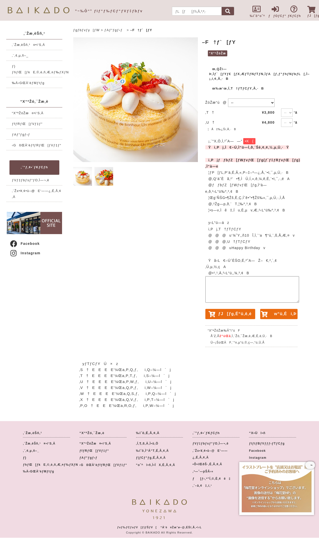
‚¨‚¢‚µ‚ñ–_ (20, 55)
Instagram (25, 253)
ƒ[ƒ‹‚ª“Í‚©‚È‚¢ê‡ (211, 478)
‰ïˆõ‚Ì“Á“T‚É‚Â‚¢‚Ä (152, 450)
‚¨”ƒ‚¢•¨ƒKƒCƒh (34, 167)
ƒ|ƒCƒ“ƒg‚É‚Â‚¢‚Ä (151, 457)
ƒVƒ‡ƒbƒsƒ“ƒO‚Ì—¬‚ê (30, 180)
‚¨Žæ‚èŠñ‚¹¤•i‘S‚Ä (28, 45)
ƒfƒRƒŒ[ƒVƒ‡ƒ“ (27, 124)
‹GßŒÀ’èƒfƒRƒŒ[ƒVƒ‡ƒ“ (36, 145)
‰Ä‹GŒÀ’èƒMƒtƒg (28, 83)
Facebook (24, 244)
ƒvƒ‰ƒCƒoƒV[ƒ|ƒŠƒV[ (137, 527)
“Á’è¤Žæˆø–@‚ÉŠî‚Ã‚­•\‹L (181, 527)
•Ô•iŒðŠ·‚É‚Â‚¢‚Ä (207, 464)
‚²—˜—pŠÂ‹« (202, 471)
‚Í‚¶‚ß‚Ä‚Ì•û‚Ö (147, 443)
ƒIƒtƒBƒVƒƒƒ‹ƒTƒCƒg (267, 443)
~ (310, 465)
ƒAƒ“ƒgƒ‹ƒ (22, 134)
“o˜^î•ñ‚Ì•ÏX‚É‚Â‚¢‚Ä (155, 465)
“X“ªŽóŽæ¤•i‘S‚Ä (28, 113)
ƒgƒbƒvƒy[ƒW (86, 30)
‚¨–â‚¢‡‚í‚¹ (202, 485)
